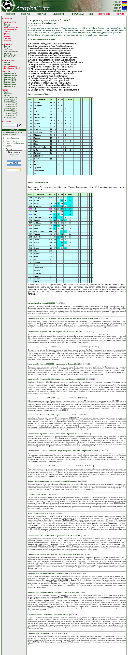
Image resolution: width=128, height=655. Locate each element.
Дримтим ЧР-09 (10, 77)
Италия (7, 37)
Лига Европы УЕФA (12, 68)
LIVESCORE (58, 14)
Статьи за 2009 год (10, 101)
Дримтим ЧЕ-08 (10, 81)
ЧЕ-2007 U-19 (9, 57)
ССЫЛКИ (6, 121)
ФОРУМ (120, 14)
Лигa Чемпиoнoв (10, 66)
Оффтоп (7, 95)
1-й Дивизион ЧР (11, 29)
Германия (7, 38)
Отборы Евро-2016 (11, 51)
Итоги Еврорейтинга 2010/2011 (40, 513)
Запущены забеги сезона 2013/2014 (41, 303)
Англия (7, 33)
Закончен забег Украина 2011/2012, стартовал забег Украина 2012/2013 (55, 466)
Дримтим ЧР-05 (10, 86)
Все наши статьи (10, 117)
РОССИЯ (120, 2)
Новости (7, 24)
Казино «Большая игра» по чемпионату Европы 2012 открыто (52, 481)
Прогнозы (8, 94)
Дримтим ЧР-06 (10, 84)
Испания (7, 35)
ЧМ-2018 (7, 53)
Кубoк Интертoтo (11, 97)
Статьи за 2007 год (10, 104)
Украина (7, 31)
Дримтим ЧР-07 (10, 83)
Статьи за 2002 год (10, 114)
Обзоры (7, 26)
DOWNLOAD (78, 14)
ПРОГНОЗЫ (104, 14)
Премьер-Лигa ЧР (11, 27)
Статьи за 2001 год (10, 115)
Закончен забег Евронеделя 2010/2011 (42, 633)
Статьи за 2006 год (10, 106)
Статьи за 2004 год (10, 110)
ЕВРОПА (120, 8)
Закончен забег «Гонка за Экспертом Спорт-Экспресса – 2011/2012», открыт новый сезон (63, 451)
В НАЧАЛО (7, 18)
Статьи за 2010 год (10, 99)
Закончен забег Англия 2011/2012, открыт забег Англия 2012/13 (52, 415)
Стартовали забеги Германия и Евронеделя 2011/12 (48, 615)
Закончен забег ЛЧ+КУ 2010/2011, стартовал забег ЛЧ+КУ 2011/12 (54, 536)
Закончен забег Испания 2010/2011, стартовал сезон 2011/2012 (52, 573)
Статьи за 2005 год (10, 108)
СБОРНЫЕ (7, 44)
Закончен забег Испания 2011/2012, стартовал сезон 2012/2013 (52, 398)
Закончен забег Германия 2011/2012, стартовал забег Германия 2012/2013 (56, 379)
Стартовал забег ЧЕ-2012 (37, 494)
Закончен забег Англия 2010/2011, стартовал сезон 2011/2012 (51, 592)
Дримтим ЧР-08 (10, 79)
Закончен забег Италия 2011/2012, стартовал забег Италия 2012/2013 (55, 364)
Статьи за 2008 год (10, 103)
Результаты (13, 155)
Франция (7, 40)
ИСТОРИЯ (41, 14)
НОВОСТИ (10, 14)
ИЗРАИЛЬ (120, 11)
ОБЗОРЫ (25, 14)
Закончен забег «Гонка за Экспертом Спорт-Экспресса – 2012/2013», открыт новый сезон (63, 318)
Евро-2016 (8, 50)
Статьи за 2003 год (10, 112)
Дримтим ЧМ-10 (10, 75)
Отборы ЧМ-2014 (10, 55)
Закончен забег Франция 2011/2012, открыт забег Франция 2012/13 (54, 434)
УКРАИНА (120, 5)
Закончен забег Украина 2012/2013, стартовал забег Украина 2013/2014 (55, 332)
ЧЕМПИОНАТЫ (9, 22)
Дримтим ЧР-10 (10, 74)
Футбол (7, 92)
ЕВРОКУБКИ (8, 61)
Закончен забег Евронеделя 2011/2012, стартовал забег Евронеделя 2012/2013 (58, 347)
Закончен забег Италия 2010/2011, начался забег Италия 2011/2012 (54, 554)
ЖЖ (91, 14)
